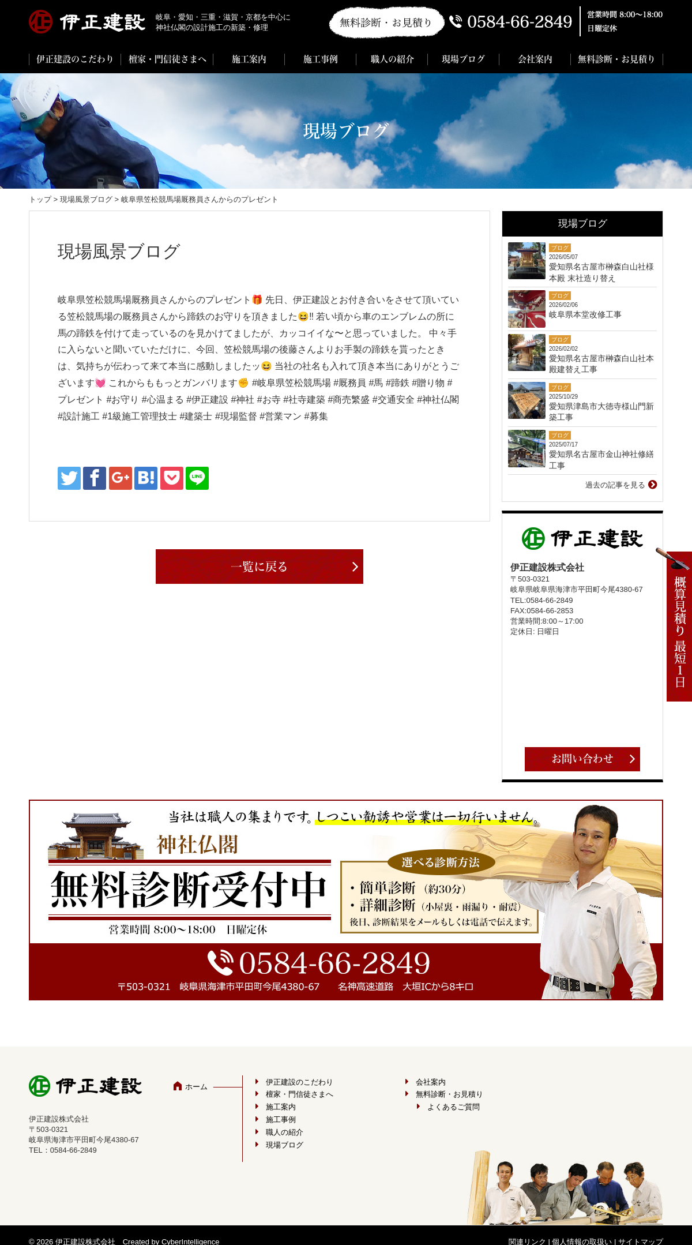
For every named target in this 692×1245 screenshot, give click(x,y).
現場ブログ (463, 59)
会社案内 (535, 59)
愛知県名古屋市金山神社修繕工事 (601, 459)
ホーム (196, 1086)
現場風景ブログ (86, 199)
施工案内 (249, 59)
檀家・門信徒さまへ (167, 59)
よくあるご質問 (453, 1106)
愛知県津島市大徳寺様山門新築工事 (601, 412)
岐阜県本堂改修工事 (585, 314)
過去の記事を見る (615, 485)
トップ (40, 199)
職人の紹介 (392, 59)
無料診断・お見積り (617, 59)
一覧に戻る (259, 566)
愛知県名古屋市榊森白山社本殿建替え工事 (601, 364)
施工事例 (320, 59)
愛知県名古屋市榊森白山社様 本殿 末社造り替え (601, 272)
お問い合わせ (582, 758)
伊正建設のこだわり (75, 59)
